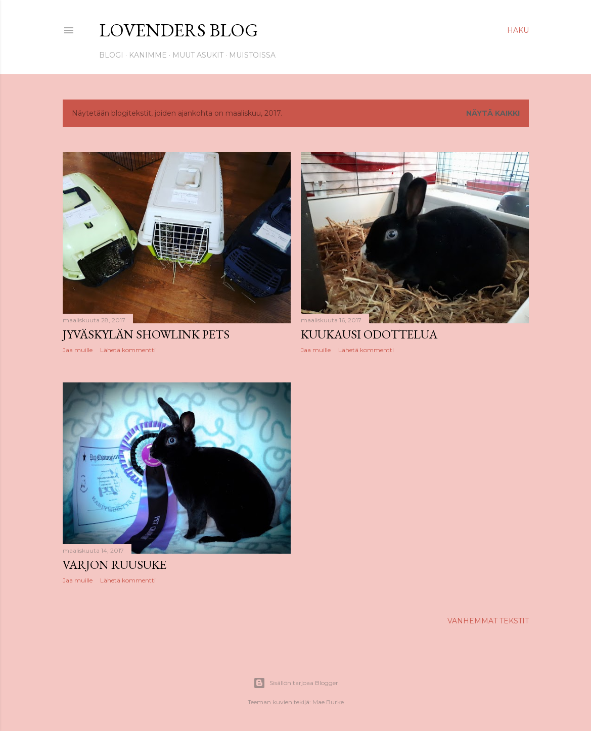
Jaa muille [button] (78, 350)
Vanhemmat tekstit (488, 620)
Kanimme (148, 55)
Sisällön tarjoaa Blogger (295, 683)
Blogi (111, 55)
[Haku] (518, 30)
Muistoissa (252, 55)
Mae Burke (328, 702)
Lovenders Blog (178, 30)
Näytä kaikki (493, 113)
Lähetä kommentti (128, 350)
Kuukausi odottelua (369, 334)
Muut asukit (197, 55)
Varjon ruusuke (114, 564)
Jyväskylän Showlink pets (146, 334)
